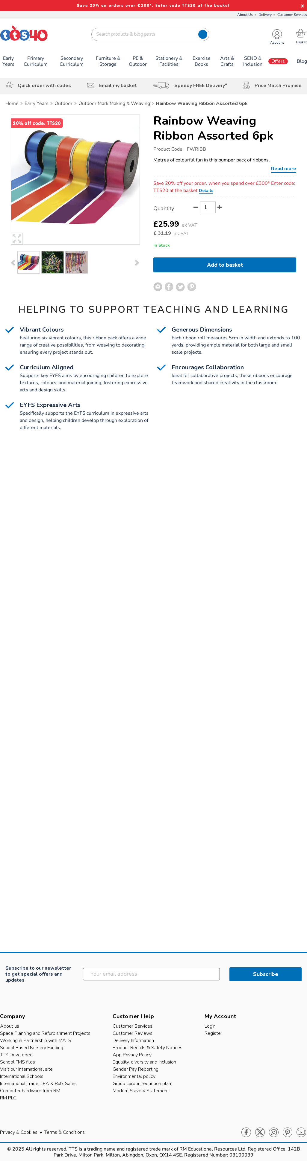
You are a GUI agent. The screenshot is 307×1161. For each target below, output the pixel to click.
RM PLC (8, 1098)
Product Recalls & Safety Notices (147, 1047)
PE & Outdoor (138, 61)
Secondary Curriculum (72, 61)
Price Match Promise (278, 86)
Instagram (273, 1133)
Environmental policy (134, 1076)
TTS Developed (16, 1055)
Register (213, 1033)
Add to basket (225, 264)
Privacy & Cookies (18, 1132)
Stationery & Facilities (168, 61)
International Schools (21, 1076)
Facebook (246, 1133)
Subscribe (265, 974)
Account (277, 42)
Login (210, 1026)
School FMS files (17, 1062)
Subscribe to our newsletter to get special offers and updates (38, 974)
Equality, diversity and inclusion (144, 1062)
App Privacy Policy (132, 1055)
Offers (278, 61)
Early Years (8, 61)
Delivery (265, 14)
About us (9, 1026)
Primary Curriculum (36, 61)
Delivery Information (133, 1040)
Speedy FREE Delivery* (200, 86)
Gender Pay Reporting (135, 1069)
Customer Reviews (132, 1033)
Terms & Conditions (64, 1132)
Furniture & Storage (108, 61)
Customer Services (292, 14)
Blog (302, 61)
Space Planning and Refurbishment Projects (45, 1033)
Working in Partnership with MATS (35, 1040)
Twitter (260, 1133)
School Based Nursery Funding (31, 1047)
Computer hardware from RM (30, 1090)
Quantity (163, 208)
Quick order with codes (44, 86)
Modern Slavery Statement (141, 1090)
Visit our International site (26, 1069)
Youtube (301, 1133)
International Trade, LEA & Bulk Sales (38, 1083)
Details (206, 190)
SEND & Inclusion (252, 61)
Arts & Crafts (227, 61)
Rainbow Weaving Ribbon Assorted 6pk (213, 128)
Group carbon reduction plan (142, 1083)
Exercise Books (202, 61)
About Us (245, 14)
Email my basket (118, 86)
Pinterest (287, 1133)
